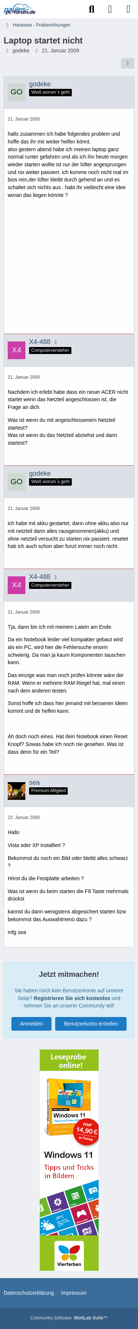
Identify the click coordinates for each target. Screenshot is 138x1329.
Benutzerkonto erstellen (91, 1024)
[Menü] (128, 9)
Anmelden (31, 1024)
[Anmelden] (110, 9)
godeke (21, 50)
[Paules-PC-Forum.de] (19, 9)
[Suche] (91, 9)
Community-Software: (68, 1318)
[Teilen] (127, 63)
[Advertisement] (69, 269)
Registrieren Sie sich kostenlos (72, 998)
